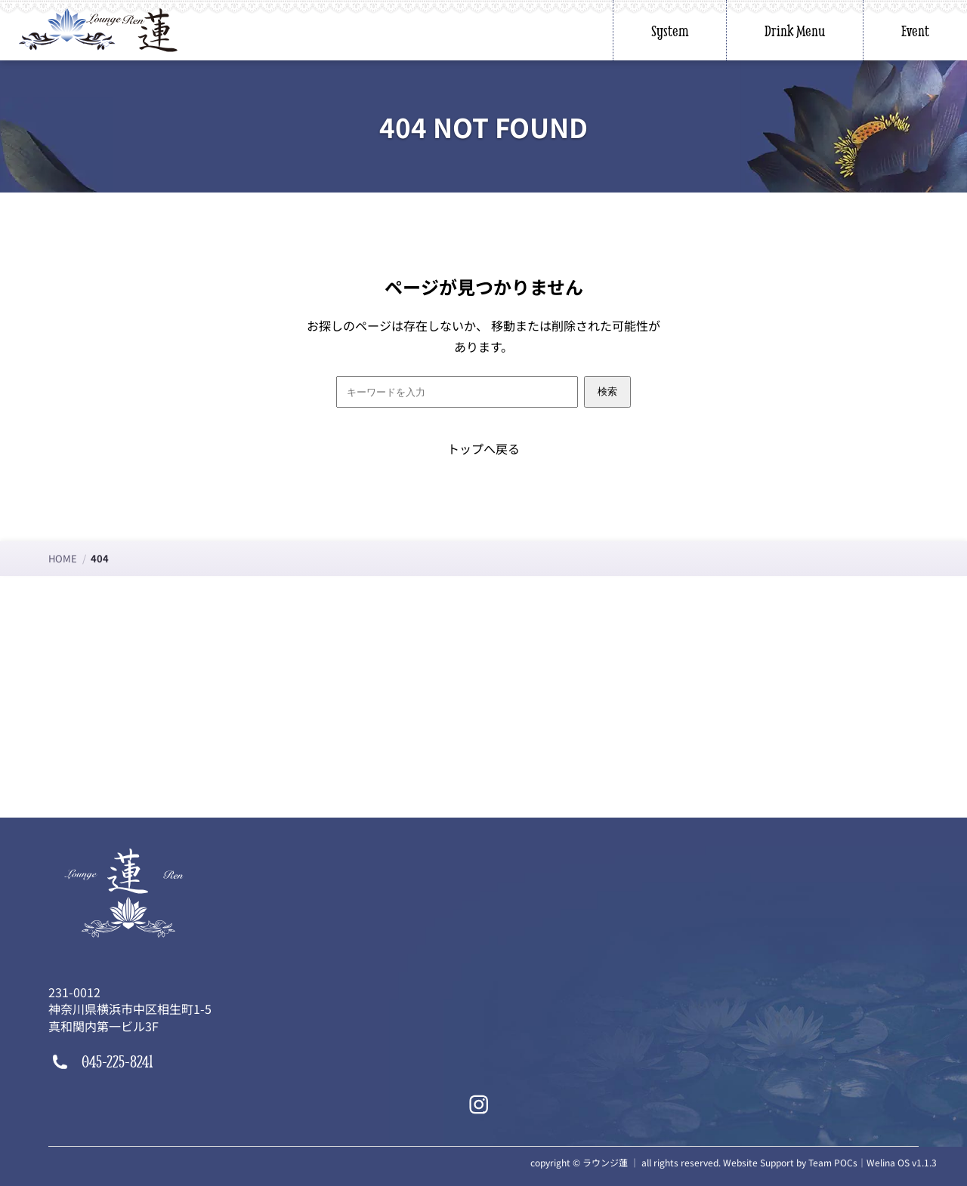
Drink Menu (795, 30)
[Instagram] (479, 1104)
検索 (607, 391)
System (669, 30)
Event (915, 30)
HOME (62, 558)
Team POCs (832, 1162)
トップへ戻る (483, 448)
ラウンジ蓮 (605, 1162)
